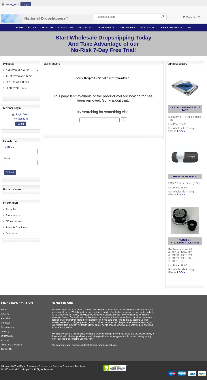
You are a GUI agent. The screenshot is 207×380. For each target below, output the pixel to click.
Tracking (5, 331)
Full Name (9, 147)
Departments (105, 27)
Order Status (7, 336)
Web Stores (127, 27)
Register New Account (176, 27)
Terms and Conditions (11, 344)
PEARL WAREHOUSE (16, 87)
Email (7, 158)
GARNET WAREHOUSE (17, 70)
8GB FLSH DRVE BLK (185, 176)
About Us (47, 27)
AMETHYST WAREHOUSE (19, 76)
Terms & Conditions (16, 227)
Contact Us (66, 27)
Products (85, 27)
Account (5, 340)
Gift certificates (14, 221)
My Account (148, 27)
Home (19, 27)
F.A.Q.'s (32, 27)
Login (26, 4)
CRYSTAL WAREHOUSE (18, 82)
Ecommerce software (48, 366)
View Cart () (192, 17)
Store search (13, 215)
